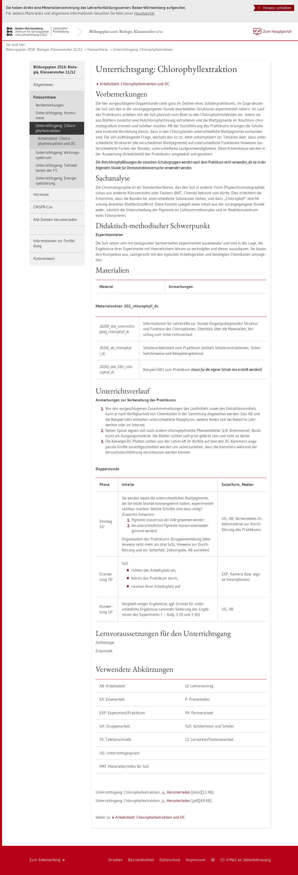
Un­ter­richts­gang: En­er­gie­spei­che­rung (56, 181)
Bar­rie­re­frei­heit (141, 859)
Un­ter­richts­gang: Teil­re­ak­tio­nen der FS (57, 168)
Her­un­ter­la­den (178, 792)
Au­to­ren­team (44, 258)
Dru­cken (115, 859)
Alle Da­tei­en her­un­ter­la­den (55, 219)
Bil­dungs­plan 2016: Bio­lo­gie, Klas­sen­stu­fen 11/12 (126, 31)
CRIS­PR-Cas (43, 207)
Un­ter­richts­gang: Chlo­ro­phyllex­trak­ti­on (143, 49)
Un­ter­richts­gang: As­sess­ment (56, 115)
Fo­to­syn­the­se (97, 49)
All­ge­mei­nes (43, 84)
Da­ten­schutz (170, 859)
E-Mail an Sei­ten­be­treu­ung (246, 859)
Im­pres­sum (195, 859)
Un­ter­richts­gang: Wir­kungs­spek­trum (58, 155)
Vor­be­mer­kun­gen (50, 105)
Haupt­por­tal (144, 13)
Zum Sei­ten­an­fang (47, 859)
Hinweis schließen (274, 7)
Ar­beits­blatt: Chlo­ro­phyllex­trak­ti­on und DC (57, 141)
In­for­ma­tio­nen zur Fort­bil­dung (54, 243)
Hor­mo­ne (41, 194)
